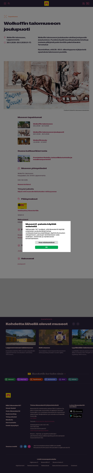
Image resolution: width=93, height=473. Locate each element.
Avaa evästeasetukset (47, 242)
